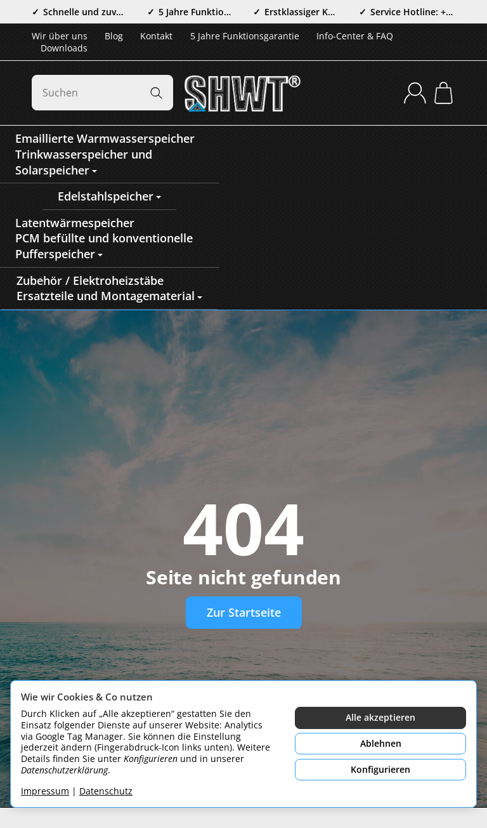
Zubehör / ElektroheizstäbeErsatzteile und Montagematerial (109, 288)
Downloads (64, 48)
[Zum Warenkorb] (443, 93)
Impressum (45, 791)
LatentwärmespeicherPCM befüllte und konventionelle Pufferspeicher (104, 238)
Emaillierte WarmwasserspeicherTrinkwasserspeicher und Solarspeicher (105, 154)
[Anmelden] (415, 93)
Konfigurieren (380, 769)
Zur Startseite (244, 612)
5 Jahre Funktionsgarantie (244, 36)
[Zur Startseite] (243, 93)
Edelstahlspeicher (109, 196)
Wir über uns (60, 36)
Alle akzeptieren (380, 717)
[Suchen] (102, 92)
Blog (114, 36)
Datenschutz (106, 791)
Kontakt (156, 36)
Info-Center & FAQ (354, 36)
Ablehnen (380, 743)
